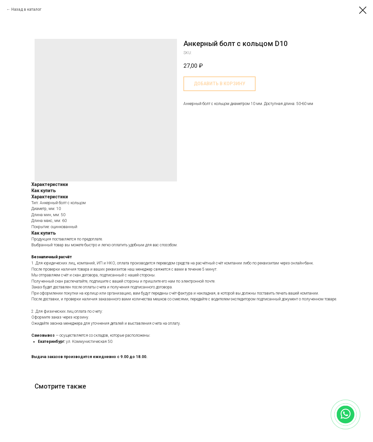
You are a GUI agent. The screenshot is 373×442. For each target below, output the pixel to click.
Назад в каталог (26, 9)
